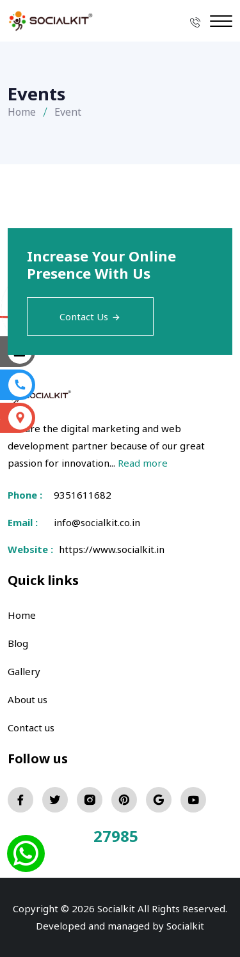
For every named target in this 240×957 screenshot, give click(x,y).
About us (27, 699)
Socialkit (185, 925)
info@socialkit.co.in (97, 522)
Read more (143, 462)
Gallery (24, 671)
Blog (18, 643)
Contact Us (90, 316)
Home (22, 112)
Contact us (31, 727)
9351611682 (82, 494)
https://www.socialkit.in (109, 549)
